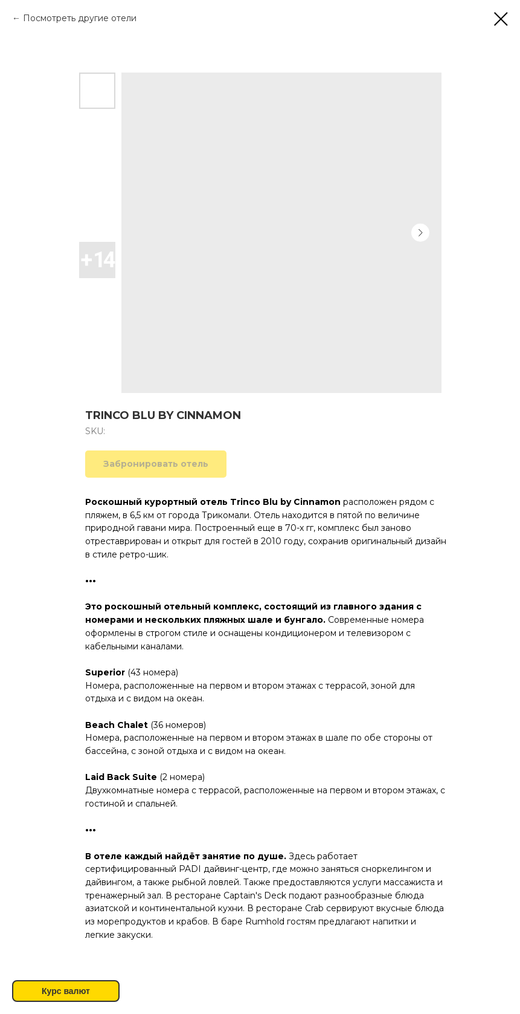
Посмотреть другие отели (79, 18)
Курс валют (66, 991)
